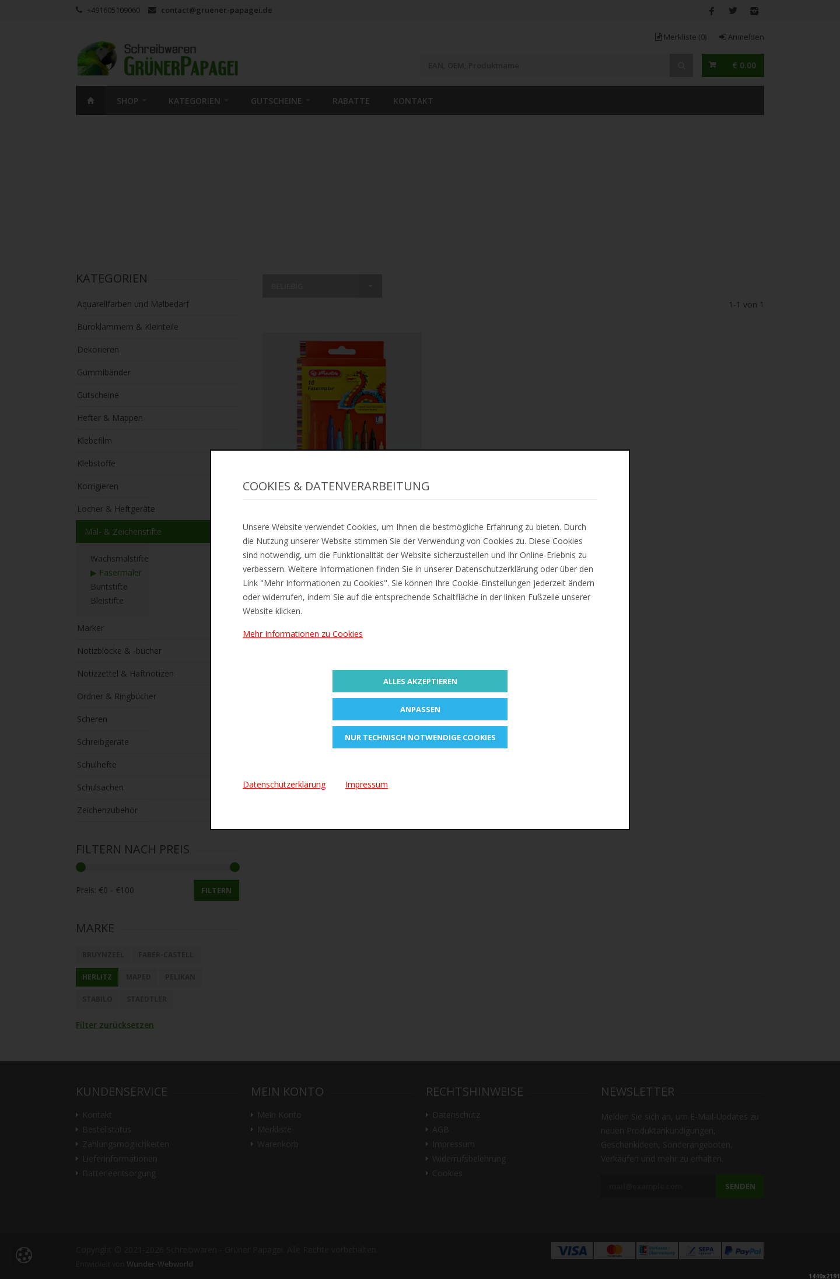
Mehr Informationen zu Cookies (303, 633)
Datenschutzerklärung (284, 784)
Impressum (366, 784)
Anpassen (420, 709)
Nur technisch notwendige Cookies (420, 737)
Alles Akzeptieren (420, 681)
